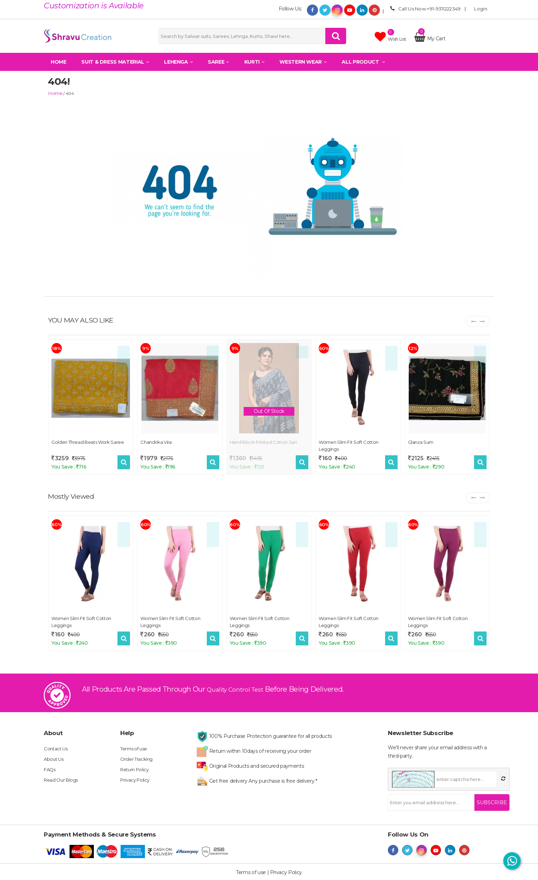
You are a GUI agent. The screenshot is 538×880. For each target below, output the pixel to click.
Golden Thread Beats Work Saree (87, 441)
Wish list (390, 39)
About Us (54, 752)
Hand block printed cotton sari (263, 441)
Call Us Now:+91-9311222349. (425, 8)
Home (58, 68)
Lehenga (178, 68)
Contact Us (57, 742)
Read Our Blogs (62, 773)
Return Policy (136, 763)
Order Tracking (137, 752)
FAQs (50, 763)
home (54, 93)
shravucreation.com (367, 873)
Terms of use (135, 742)
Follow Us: (290, 9)
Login (478, 8)
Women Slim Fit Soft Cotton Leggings (348, 444)
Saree (218, 68)
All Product (363, 68)
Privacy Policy (136, 773)
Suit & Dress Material (115, 68)
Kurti (254, 68)
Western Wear (302, 68)
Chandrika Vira (155, 441)
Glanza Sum (421, 441)
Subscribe (488, 796)
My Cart (429, 41)
